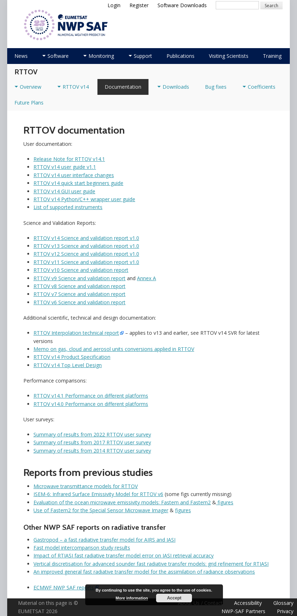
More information (132, 598)
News (21, 55)
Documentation (123, 86)
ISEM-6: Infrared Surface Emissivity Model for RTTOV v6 (98, 494)
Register (138, 5)
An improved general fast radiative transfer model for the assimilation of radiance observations (144, 571)
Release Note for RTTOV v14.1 (69, 159)
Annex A (146, 278)
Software (58, 55)
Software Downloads (182, 5)
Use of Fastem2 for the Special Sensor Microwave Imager (100, 510)
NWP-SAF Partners (243, 611)
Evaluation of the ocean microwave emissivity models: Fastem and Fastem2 (122, 502)
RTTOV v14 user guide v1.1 (64, 166)
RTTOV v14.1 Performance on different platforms (90, 395)
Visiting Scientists (228, 55)
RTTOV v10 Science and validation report (80, 270)
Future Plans (29, 102)
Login (114, 5)
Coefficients (261, 86)
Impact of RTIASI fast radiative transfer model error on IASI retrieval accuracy (123, 555)
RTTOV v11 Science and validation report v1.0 (86, 262)
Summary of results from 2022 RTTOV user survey (92, 434)
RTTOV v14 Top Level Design (67, 365)
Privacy (285, 611)
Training (272, 55)
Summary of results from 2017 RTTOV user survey (92, 442)
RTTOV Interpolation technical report (76, 332)
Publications (180, 55)
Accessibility (248, 602)
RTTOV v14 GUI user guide (64, 191)
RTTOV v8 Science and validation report (79, 286)
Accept (174, 598)
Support (143, 55)
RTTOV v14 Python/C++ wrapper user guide (84, 199)
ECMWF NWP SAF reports (63, 587)
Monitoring (101, 55)
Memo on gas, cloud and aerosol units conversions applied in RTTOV (113, 349)
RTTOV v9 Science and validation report (79, 278)
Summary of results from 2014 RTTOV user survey (92, 450)
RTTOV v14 (76, 86)
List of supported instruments (67, 207)
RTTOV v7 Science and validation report (79, 294)
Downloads (176, 86)
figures (224, 502)
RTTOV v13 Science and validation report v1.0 (86, 245)
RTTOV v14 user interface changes (73, 175)
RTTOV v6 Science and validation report (79, 302)
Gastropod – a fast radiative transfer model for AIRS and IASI (104, 539)
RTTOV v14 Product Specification (71, 356)
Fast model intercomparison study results (81, 547)
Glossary (283, 602)
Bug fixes (216, 86)
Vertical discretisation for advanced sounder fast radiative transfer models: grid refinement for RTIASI (151, 563)
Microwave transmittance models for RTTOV (85, 486)
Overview (30, 86)
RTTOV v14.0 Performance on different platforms (90, 403)
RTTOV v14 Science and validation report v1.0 (86, 238)
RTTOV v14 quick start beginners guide (78, 183)
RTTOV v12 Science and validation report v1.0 (86, 253)
